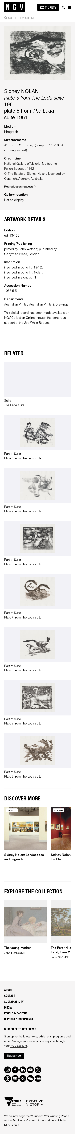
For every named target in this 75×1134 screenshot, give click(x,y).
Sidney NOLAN (21, 91)
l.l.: (31, 267)
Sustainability (14, 1002)
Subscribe (14, 1055)
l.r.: (31, 272)
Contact (9, 996)
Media (8, 1007)
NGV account (18, 1045)
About (8, 990)
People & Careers (15, 1013)
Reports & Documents (18, 1019)
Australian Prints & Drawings (48, 304)
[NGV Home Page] (14, 7)
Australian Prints (15, 304)
